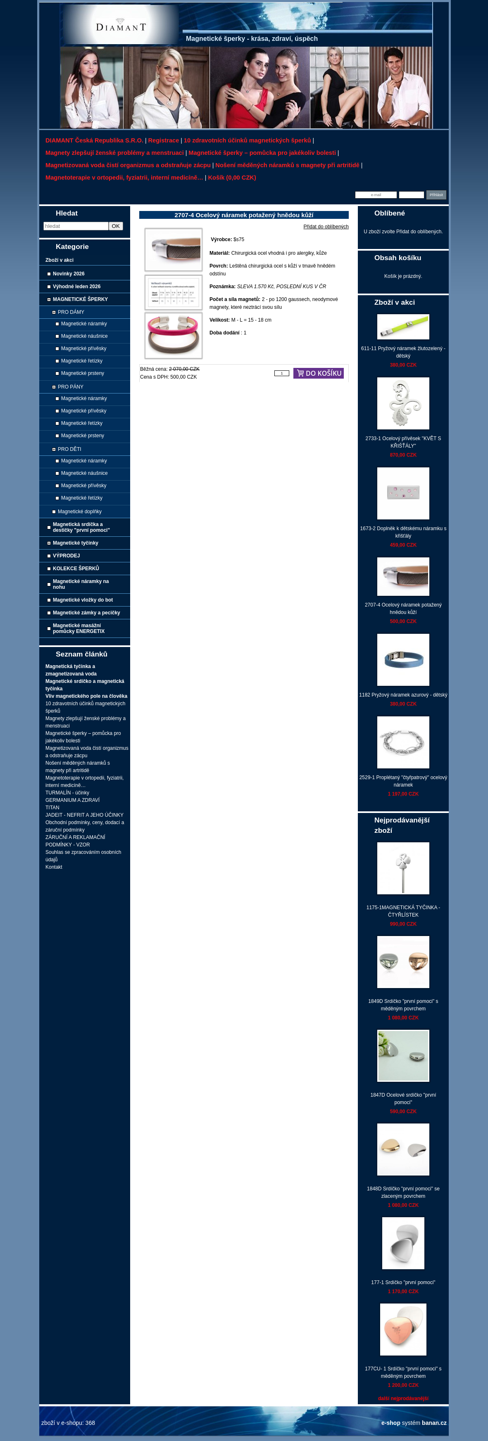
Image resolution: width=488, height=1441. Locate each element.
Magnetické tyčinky (75, 543)
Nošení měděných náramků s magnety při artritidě (287, 165)
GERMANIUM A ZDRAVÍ (72, 800)
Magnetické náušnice (84, 336)
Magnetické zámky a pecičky (86, 613)
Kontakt (53, 867)
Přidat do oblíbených (326, 227)
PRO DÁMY (71, 312)
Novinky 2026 (69, 274)
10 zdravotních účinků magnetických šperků (247, 140)
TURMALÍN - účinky (67, 793)
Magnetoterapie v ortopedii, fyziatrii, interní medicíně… (124, 177)
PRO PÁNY (70, 387)
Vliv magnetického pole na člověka (86, 696)
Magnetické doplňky (80, 511)
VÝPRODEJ (66, 556)
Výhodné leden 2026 (76, 286)
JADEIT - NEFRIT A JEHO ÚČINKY (84, 815)
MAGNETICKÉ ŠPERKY (80, 299)
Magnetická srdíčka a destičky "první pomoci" (81, 527)
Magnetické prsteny (82, 373)
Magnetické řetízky (81, 361)
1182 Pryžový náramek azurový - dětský (403, 695)
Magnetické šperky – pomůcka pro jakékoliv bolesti (262, 152)
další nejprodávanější (403, 1398)
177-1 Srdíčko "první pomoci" (403, 1282)
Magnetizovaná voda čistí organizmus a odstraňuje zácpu (128, 165)
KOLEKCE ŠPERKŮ (76, 568)
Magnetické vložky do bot (83, 600)
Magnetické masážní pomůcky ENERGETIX (79, 628)
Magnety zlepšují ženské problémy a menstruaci (114, 152)
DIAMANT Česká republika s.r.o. (94, 140)
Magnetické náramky (84, 324)
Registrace (163, 140)
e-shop (390, 1423)
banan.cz (434, 1423)
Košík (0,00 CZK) (232, 177)
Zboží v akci (59, 260)
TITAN (52, 808)
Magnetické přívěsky (83, 348)
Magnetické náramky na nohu (81, 584)
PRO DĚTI (69, 449)
